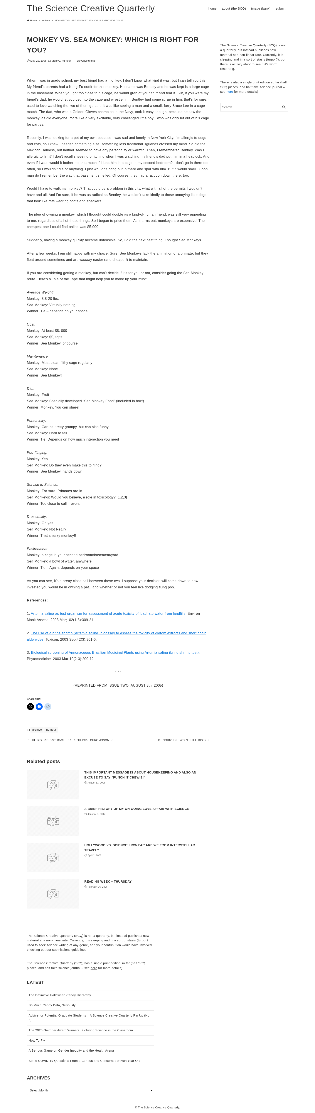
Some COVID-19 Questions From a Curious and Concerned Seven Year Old (84, 1060)
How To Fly (37, 1040)
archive (56, 60)
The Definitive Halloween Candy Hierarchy (60, 995)
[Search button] (284, 107)
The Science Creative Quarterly (91, 8)
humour (66, 60)
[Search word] (254, 107)
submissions (61, 950)
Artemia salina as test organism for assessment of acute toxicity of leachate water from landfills (108, 613)
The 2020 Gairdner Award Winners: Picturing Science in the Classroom (81, 1030)
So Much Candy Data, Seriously (52, 1005)
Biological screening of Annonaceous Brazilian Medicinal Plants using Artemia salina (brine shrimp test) (115, 652)
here (229, 91)
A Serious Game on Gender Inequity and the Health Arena (71, 1050)
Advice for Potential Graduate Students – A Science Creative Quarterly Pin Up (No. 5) (90, 1018)
